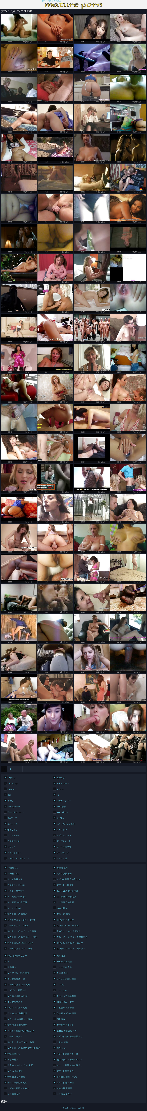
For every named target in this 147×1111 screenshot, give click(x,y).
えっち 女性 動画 (64, 873)
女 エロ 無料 (62, 973)
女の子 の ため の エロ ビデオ (70, 943)
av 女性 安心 (13, 868)
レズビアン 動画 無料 (16, 990)
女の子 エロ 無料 (14, 1036)
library (10, 801)
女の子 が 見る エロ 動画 (18, 925)
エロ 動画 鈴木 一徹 (16, 979)
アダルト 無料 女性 (65, 1071)
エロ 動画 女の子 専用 (17, 902)
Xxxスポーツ (62, 812)
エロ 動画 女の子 (14, 1002)
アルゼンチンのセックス (18, 858)
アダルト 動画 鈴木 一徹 (67, 1054)
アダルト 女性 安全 (65, 885)
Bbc (9, 795)
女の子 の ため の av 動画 (18, 984)
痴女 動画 (61, 1019)
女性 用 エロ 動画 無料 (17, 1025)
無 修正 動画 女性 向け (67, 1031)
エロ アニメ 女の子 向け (67, 891)
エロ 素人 (61, 984)
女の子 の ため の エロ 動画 (19, 948)
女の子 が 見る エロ (65, 920)
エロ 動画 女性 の (64, 1094)
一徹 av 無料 (62, 1042)
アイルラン (62, 829)
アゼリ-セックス (64, 835)
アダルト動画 (13, 841)
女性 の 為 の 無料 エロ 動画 (19, 1019)
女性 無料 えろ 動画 (65, 1007)
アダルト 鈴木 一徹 (65, 1082)
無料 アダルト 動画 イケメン (69, 1059)
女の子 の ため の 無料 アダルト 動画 (23, 1048)
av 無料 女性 (13, 873)
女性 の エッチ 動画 (16, 1077)
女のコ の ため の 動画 (17, 914)
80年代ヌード (63, 783)
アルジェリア (63, 852)
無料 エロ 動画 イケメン (67, 1077)
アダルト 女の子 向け (16, 885)
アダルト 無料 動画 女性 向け (70, 1036)
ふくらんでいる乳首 (66, 824)
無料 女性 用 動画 (64, 1088)
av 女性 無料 (62, 868)
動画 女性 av (62, 908)
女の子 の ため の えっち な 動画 (21, 931)
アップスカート (64, 841)
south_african (13, 806)
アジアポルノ (13, 835)
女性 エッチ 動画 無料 (66, 996)
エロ (9, 961)
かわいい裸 (12, 824)
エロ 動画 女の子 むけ (17, 896)
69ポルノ (61, 778)
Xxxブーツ (12, 818)
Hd (58, 795)
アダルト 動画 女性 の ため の (20, 1031)
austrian (60, 789)
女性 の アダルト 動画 (17, 1007)
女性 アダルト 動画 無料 (18, 973)
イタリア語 (62, 858)
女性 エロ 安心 (13, 1054)
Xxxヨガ (60, 818)
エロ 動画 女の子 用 (65, 902)
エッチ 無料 (62, 990)
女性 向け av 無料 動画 (17, 1013)
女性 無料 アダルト (65, 1025)
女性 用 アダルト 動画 (66, 1013)
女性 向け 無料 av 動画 (17, 996)
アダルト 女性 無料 (15, 891)
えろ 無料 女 (12, 1059)
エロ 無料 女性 (13, 1094)
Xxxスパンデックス (16, 812)
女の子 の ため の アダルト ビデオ (22, 937)
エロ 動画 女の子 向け (66, 896)
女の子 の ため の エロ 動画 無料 (71, 948)
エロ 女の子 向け (14, 908)
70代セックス (13, 783)
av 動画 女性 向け (64, 961)
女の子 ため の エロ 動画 (68, 925)
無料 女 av (61, 1048)
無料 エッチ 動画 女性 (17, 1082)
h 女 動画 (61, 956)
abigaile (10, 789)
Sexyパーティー (64, 801)
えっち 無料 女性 (14, 879)
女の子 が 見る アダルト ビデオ (21, 920)
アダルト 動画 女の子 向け (68, 879)
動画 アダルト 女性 (65, 1002)
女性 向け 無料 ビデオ (17, 956)
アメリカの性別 (64, 847)
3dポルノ (11, 778)
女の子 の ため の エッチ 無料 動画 (72, 937)
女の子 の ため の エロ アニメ (20, 943)
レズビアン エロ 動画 (66, 979)
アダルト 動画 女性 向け (18, 1088)
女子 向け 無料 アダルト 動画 (20, 1065)
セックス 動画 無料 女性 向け (70, 1065)
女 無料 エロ (12, 967)
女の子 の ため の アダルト (69, 931)
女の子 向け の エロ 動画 (51, 1)
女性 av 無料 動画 (15, 1071)
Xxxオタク (61, 806)
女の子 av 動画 (63, 914)
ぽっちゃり (12, 829)
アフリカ (11, 847)
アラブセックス (14, 852)
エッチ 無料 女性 (64, 967)
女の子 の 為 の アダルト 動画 (20, 1042)
